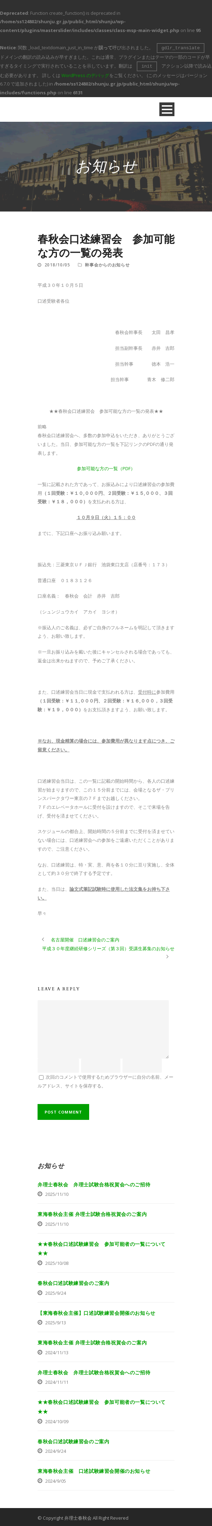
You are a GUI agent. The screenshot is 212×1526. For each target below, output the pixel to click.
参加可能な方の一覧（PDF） (106, 467)
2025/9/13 (55, 1321)
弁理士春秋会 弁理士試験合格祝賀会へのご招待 (94, 1183)
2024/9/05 (55, 1479)
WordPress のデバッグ (85, 74)
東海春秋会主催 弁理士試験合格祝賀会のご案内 (92, 1212)
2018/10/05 (57, 263)
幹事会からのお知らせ (107, 263)
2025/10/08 (56, 1262)
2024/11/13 (56, 1351)
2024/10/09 (56, 1420)
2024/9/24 (55, 1449)
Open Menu (166, 108)
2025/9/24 (55, 1291)
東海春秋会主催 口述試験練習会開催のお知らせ (94, 1469)
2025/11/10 (56, 1193)
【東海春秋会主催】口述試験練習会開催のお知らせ (96, 1311)
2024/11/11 (56, 1380)
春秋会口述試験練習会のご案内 (73, 1281)
